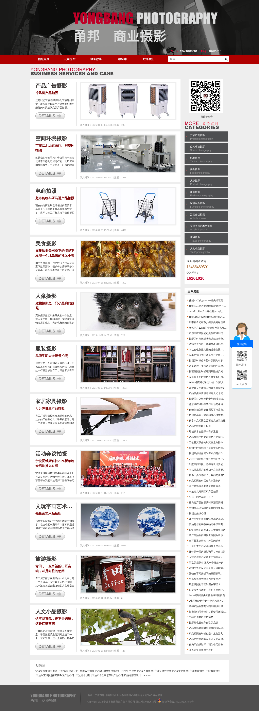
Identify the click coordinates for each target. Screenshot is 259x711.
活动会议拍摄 (197, 214)
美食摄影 (195, 169)
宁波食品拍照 (180, 671)
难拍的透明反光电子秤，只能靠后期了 (209, 568)
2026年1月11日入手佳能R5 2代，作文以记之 (212, 311)
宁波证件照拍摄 (163, 671)
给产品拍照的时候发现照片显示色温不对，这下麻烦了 (218, 535)
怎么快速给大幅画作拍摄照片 (205, 579)
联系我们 (148, 59)
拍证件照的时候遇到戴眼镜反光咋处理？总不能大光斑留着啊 (222, 371)
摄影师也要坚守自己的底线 (203, 622)
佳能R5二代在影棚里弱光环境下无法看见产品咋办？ (217, 306)
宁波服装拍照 (213, 671)
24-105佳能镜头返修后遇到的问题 (207, 595)
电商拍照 (195, 158)
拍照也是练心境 (197, 513)
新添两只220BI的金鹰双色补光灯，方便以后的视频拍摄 (218, 327)
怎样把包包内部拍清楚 (201, 617)
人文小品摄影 (197, 248)
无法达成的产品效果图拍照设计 (206, 557)
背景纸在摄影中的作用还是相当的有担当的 (212, 404)
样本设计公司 (87, 671)
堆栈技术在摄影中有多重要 (203, 431)
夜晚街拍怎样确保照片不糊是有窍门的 (209, 409)
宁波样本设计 (83, 675)
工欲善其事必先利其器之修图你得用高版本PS (213, 442)
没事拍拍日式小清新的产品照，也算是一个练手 (214, 355)
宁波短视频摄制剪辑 (46, 671)
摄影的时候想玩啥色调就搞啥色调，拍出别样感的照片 (218, 338)
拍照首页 (43, 59)
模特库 (122, 59)
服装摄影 (195, 191)
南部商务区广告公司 (63, 675)
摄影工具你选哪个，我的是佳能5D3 (208, 475)
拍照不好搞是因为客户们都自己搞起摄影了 (212, 453)
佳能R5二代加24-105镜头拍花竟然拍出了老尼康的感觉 (218, 300)
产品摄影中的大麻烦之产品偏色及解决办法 (212, 437)
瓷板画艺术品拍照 (48, 513)
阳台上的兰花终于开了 (201, 497)
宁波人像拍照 (145, 671)
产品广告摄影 (197, 135)
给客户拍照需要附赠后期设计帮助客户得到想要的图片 (218, 606)
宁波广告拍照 (129, 671)
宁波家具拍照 (197, 671)
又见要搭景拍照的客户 (201, 650)
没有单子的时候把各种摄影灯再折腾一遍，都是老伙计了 (219, 377)
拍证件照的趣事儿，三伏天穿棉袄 (207, 529)
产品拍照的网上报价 (200, 426)
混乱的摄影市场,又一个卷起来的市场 (208, 562)
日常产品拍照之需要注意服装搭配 (207, 420)
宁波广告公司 (99, 675)
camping (147, 675)
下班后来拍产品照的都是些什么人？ (208, 546)
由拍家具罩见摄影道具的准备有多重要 (209, 508)
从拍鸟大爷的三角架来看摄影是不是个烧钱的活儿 (215, 344)
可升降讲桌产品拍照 (50, 408)
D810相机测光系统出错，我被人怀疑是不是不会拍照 (217, 382)
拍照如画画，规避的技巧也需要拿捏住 (209, 415)
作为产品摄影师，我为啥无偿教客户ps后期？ (213, 644)
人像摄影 (195, 180)
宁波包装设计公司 (68, 671)
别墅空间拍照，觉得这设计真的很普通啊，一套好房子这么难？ (223, 464)
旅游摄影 (195, 237)
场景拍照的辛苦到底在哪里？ (205, 584)
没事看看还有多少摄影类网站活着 (207, 322)
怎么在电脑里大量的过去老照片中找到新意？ (213, 349)
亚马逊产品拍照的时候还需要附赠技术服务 (212, 502)
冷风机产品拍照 (46, 93)
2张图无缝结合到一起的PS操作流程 (208, 600)
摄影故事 (96, 59)
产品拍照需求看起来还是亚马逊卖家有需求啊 (213, 639)
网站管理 (157, 695)
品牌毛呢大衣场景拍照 (51, 356)
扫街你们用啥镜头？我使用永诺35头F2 (209, 611)
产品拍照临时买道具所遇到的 (205, 480)
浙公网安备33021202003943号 (178, 701)
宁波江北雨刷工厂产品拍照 (203, 491)
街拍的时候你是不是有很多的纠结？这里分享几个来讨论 (219, 447)
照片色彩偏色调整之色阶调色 (205, 486)
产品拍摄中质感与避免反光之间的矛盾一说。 (213, 393)
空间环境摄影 (197, 146)
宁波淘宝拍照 (43, 675)
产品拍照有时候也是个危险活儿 (206, 633)
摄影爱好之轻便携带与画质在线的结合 (209, 398)
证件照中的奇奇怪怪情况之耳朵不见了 (209, 518)
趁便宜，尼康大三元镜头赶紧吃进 (207, 387)
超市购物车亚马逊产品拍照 (54, 198)
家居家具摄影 (197, 203)
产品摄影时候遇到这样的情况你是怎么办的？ (213, 628)
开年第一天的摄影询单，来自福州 (207, 551)
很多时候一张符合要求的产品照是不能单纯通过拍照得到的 (220, 366)
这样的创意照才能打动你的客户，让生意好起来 (214, 458)
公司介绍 (69, 59)
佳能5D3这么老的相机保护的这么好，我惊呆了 (214, 316)
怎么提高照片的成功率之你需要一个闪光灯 (212, 469)
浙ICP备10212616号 (146, 701)
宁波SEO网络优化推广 (108, 671)
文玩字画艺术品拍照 (201, 225)
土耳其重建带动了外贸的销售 (205, 540)
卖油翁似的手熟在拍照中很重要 (206, 524)
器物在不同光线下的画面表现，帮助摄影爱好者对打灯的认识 (222, 573)
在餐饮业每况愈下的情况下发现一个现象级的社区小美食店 (54, 255)
